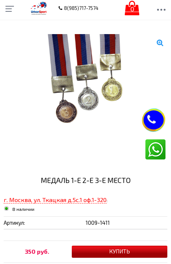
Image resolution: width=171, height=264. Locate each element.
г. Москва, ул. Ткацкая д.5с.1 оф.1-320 (55, 199)
